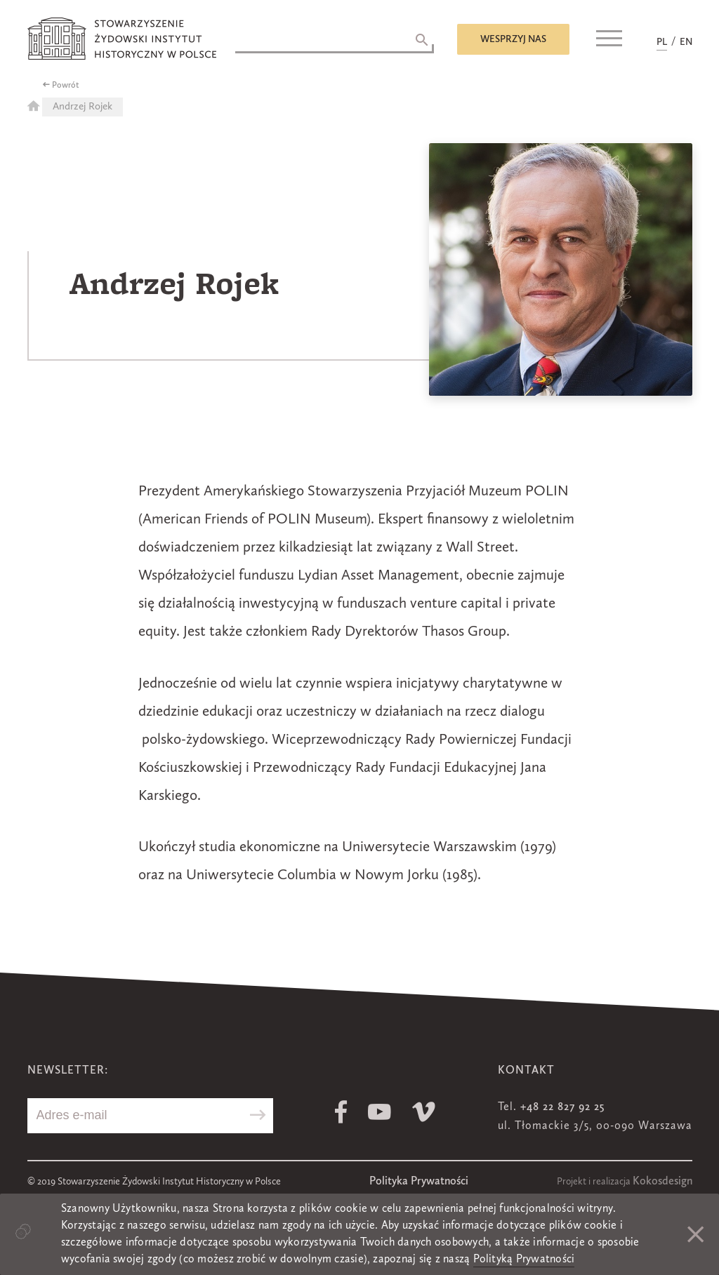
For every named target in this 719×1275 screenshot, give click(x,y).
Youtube (379, 1112)
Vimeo (424, 1112)
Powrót (65, 85)
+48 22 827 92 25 (562, 1107)
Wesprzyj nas (513, 39)
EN (686, 42)
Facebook (340, 1112)
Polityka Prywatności (418, 1181)
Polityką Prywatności (524, 1259)
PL (662, 42)
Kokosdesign (662, 1181)
